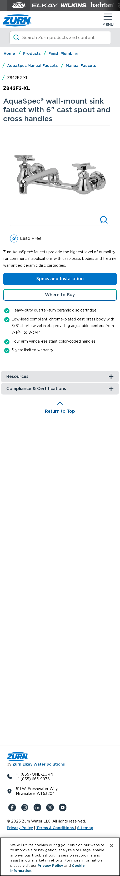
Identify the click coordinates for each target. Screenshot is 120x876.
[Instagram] (26, 807)
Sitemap (85, 828)
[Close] (111, 845)
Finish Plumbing (63, 53)
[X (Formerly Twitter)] (51, 807)
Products (32, 53)
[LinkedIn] (38, 807)
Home (9, 53)
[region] (60, 856)
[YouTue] (63, 807)
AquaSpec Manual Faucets (32, 66)
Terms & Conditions (55, 828)
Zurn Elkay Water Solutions (38, 764)
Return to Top (60, 411)
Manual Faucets (81, 66)
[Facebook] (13, 807)
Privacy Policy (20, 828)
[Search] (60, 38)
